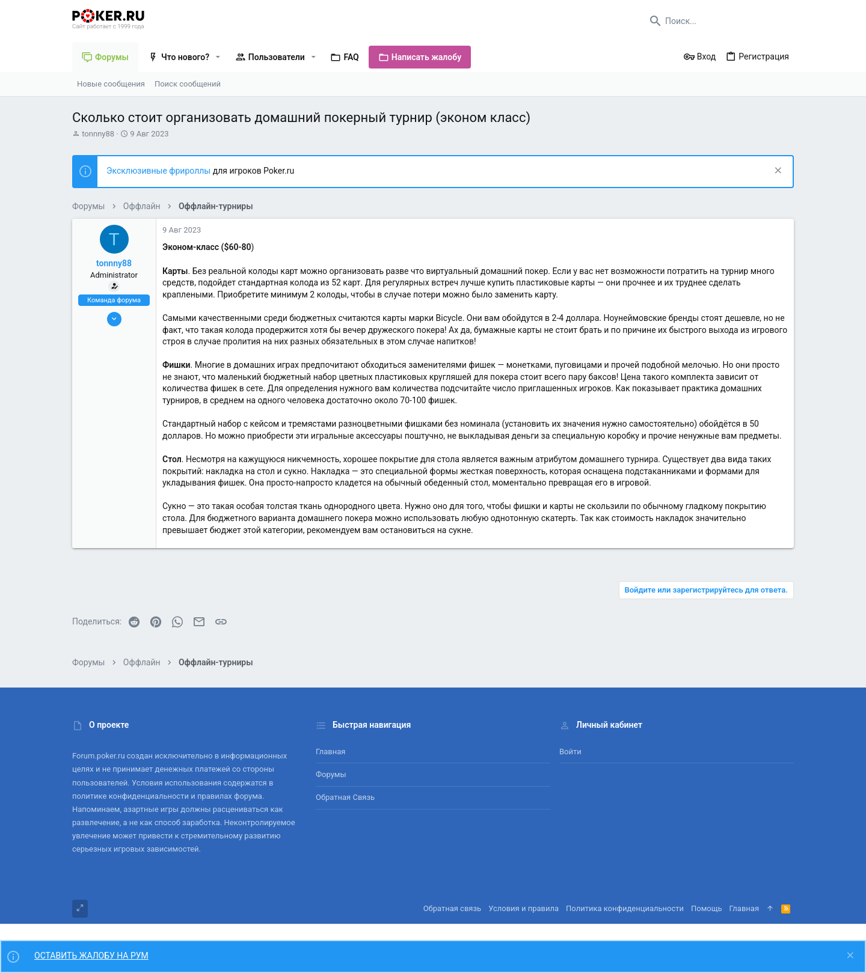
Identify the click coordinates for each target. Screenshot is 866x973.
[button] (218, 57)
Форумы (331, 774)
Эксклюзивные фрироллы (159, 170)
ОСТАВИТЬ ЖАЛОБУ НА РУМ (91, 955)
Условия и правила (523, 908)
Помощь (706, 908)
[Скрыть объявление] (777, 171)
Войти (570, 751)
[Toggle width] (80, 909)
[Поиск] (718, 21)
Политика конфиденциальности (625, 908)
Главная (330, 751)
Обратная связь (345, 797)
